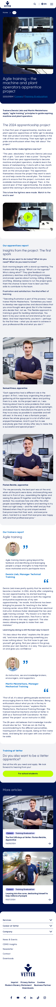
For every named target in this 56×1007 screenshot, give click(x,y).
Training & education (36, 96)
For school (28, 774)
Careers (19, 96)
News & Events (10, 940)
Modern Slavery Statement (18, 985)
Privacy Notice (28, 982)
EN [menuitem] (45, 4)
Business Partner (42, 985)
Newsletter (8, 949)
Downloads (8, 959)
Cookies (41, 982)
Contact (6, 954)
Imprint (14, 982)
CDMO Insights (10, 944)
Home (5, 12)
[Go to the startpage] (7, 4)
